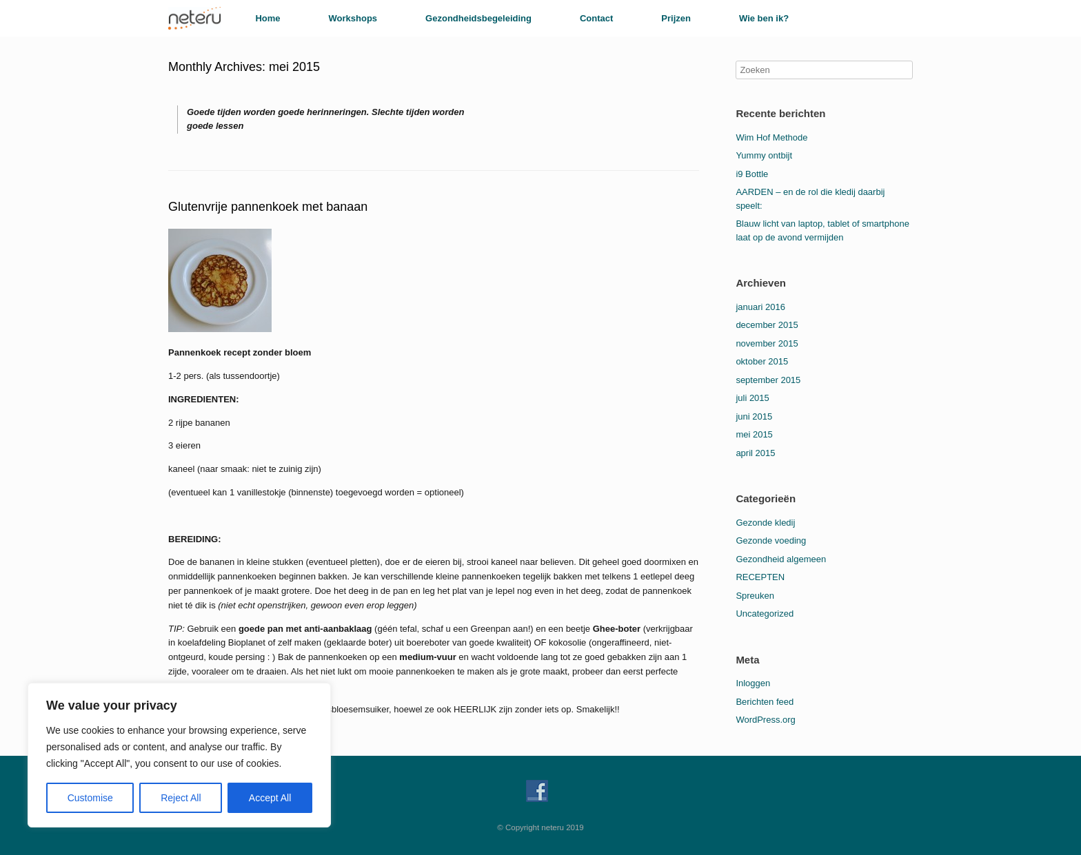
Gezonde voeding (771, 540)
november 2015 (767, 343)
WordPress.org (765, 719)
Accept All (270, 797)
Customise (90, 797)
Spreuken (755, 595)
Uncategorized (765, 613)
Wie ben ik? (764, 18)
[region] (179, 755)
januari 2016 (760, 307)
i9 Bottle (752, 174)
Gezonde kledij (765, 522)
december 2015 (767, 325)
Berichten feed (765, 702)
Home (267, 18)
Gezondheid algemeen (781, 559)
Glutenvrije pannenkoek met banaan (267, 207)
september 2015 (768, 380)
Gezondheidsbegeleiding (478, 18)
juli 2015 (752, 398)
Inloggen (753, 683)
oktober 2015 (762, 361)
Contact (596, 18)
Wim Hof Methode (771, 137)
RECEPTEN (760, 577)
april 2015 (755, 453)
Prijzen (676, 18)
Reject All (181, 797)
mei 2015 (754, 434)
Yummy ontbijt (764, 155)
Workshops (353, 18)
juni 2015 (754, 416)
